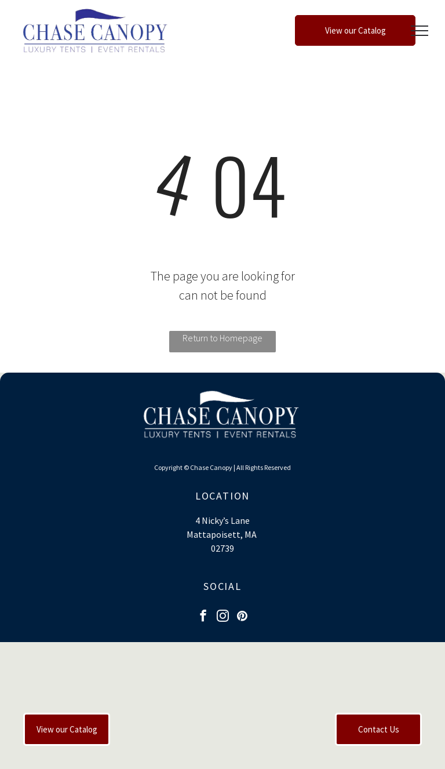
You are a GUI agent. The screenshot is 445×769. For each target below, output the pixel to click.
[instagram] (223, 617)
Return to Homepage (222, 338)
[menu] (419, 31)
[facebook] (203, 617)
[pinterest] (242, 617)
